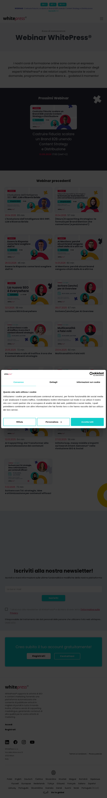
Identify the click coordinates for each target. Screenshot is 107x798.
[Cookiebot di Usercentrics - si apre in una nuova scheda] (91, 374)
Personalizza (54, 422)
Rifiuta (19, 422)
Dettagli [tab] (53, 382)
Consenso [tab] (19, 382)
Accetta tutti (87, 422)
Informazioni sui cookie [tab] (88, 382)
